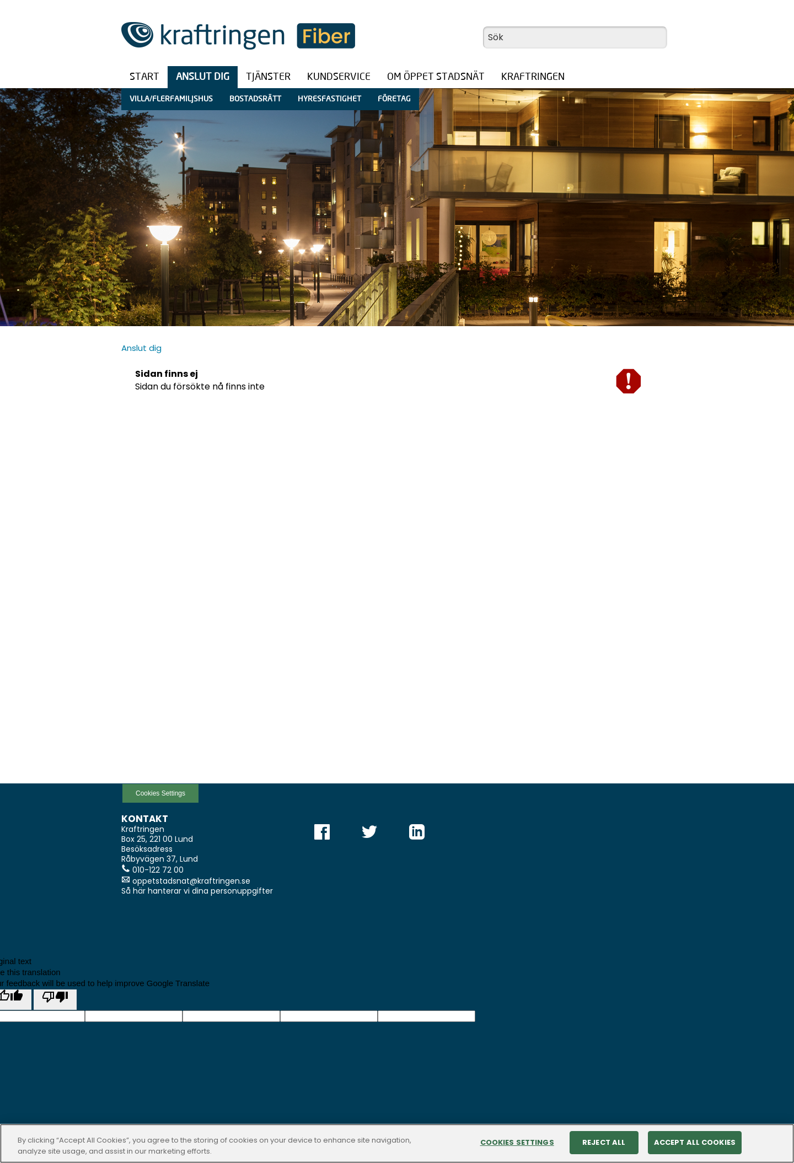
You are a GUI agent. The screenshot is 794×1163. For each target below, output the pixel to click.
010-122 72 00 (158, 869)
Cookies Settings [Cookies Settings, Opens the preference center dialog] (517, 1142)
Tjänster (268, 77)
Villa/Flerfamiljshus (171, 99)
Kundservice (339, 77)
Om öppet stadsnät (436, 77)
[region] (397, 1143)
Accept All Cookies (695, 1142)
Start (144, 77)
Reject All (603, 1142)
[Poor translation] (55, 999)
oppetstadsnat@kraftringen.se (191, 880)
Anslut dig (202, 77)
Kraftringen (533, 77)
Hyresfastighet (329, 99)
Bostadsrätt (255, 99)
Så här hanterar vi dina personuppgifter (197, 890)
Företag (394, 99)
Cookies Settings (160, 793)
